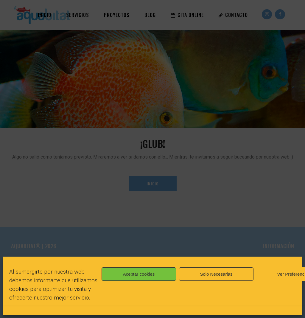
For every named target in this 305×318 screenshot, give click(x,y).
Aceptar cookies (139, 274)
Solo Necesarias (216, 274)
